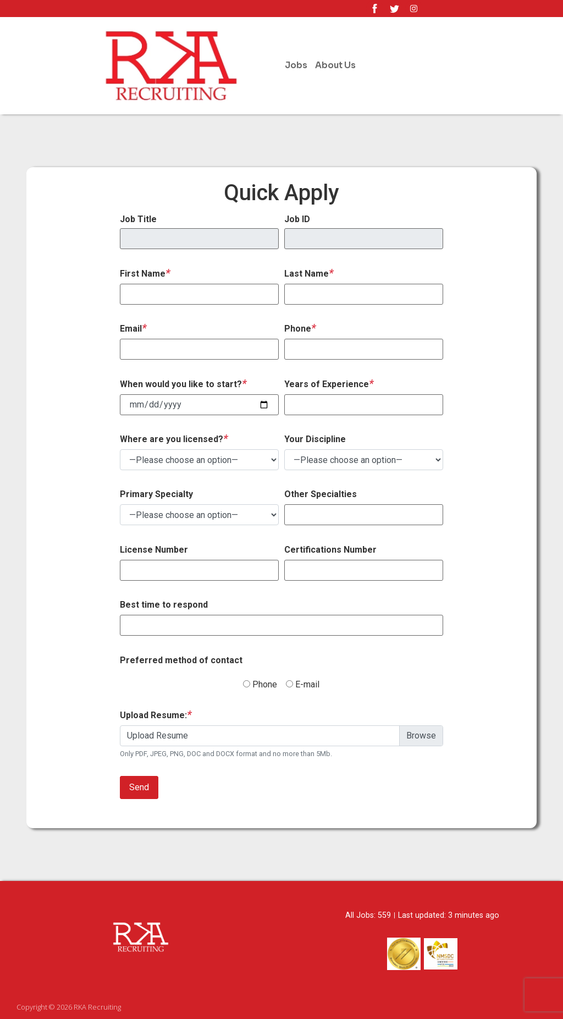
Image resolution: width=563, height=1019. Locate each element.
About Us (335, 65)
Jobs (296, 65)
